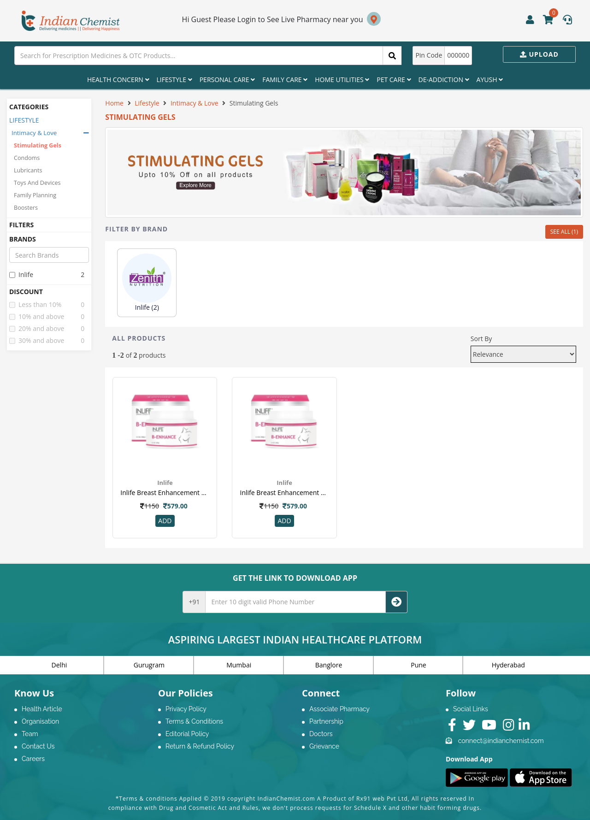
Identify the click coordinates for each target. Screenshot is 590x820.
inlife (21, 274)
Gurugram (149, 665)
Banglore (328, 665)
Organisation (40, 721)
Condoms (27, 158)
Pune (418, 665)
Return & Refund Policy (199, 746)
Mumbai (238, 665)
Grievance (324, 746)
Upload (539, 54)
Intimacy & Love (34, 133)
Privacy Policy (185, 709)
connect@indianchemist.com (501, 740)
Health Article (42, 709)
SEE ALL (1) (564, 232)
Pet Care (394, 79)
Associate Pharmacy (339, 709)
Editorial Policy (187, 733)
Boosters (26, 208)
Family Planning (35, 195)
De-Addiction (444, 79)
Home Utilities (342, 79)
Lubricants (28, 170)
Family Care (284, 79)
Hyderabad (508, 665)
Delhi (59, 665)
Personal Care (227, 79)
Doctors (321, 733)
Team (30, 733)
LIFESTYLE (24, 120)
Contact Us (38, 746)
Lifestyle (174, 79)
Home (114, 103)
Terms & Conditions (194, 721)
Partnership (326, 721)
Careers (33, 758)
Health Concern (118, 79)
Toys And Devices (37, 183)
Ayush (490, 79)
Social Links (470, 709)
